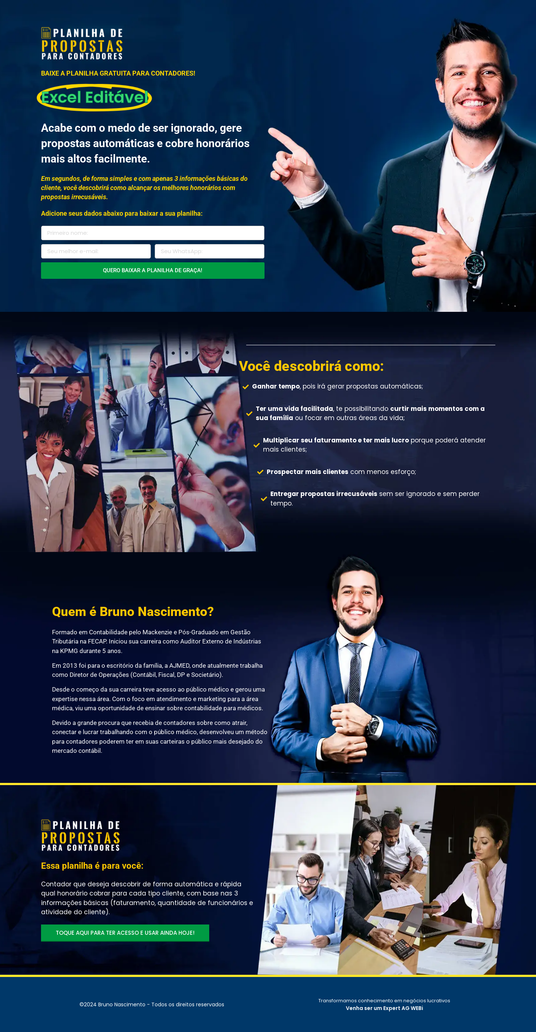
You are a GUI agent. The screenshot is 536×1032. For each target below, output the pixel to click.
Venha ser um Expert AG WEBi (384, 1008)
